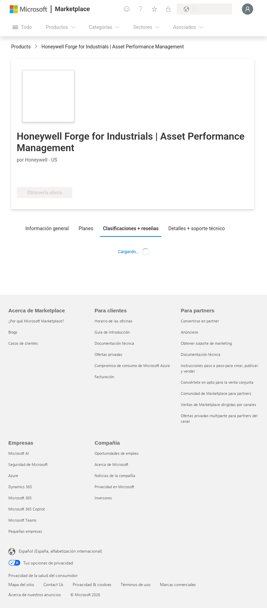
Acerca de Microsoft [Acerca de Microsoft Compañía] (111, 464)
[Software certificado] (40, 176)
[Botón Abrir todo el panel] (22, 27)
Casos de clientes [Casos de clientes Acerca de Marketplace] (23, 343)
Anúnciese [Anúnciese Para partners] (189, 332)
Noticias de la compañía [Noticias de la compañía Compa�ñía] (115, 475)
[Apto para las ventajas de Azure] (93, 176)
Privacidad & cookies (92, 584)
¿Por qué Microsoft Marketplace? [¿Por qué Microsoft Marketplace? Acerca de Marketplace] (36, 321)
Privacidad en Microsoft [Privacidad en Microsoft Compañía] (114, 486)
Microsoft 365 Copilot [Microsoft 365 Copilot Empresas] (26, 509)
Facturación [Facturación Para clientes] (104, 376)
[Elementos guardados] (154, 9)
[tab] (48, 228)
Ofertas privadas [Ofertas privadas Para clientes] (108, 354)
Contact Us (53, 584)
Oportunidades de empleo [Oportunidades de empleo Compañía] (116, 453)
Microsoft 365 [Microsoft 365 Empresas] (20, 497)
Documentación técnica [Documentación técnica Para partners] (200, 354)
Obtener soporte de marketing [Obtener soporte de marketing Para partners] (206, 343)
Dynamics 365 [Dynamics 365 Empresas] (20, 486)
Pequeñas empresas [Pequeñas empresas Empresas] (25, 531)
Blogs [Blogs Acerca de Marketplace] (12, 332)
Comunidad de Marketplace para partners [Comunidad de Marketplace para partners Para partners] (216, 393)
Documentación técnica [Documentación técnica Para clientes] (114, 343)
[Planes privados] (168, 9)
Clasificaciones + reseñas (131, 228)
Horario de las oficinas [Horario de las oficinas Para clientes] (113, 321)
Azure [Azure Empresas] (13, 475)
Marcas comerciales (178, 584)
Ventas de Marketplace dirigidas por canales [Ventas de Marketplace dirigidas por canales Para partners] (218, 404)
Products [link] (21, 46)
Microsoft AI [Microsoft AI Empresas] (18, 453)
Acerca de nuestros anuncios (34, 594)
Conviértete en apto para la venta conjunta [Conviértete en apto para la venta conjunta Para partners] (217, 382)
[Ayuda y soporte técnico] (140, 9)
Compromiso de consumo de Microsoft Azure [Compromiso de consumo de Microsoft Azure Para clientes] (132, 365)
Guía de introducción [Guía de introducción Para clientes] (112, 332)
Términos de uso (136, 584)
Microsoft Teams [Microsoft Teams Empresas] (22, 520)
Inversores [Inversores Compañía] (103, 497)
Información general (47, 228)
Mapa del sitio (21, 584)
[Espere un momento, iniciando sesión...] (247, 9)
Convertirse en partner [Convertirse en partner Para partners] (200, 321)
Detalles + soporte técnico (196, 228)
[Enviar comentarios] (126, 9)
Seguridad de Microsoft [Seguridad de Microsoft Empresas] (28, 464)
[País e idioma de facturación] (204, 9)
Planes (86, 228)
